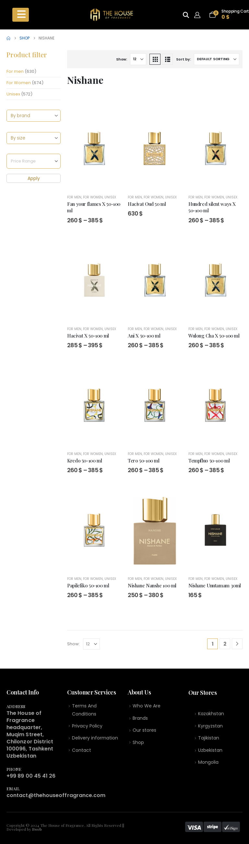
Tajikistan (208, 739)
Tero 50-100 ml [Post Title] (144, 460)
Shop (138, 743)
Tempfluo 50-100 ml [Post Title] (209, 460)
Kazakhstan (211, 714)
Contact (81, 752)
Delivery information (95, 739)
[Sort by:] (216, 59)
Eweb (37, 829)
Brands (140, 719)
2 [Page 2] (224, 643)
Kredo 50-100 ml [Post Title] (84, 460)
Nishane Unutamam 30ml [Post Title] (214, 585)
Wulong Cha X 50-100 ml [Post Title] (214, 335)
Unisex (13, 94)
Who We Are (146, 706)
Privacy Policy (87, 727)
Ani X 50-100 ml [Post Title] (144, 335)
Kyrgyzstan (210, 727)
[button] (154, 59)
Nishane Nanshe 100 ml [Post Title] (152, 585)
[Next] (237, 644)
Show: (121, 59)
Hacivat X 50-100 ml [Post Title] (88, 335)
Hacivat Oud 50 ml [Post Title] (147, 204)
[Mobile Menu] (20, 14)
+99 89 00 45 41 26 (30, 776)
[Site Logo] (111, 14)
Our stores (144, 731)
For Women (18, 83)
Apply (34, 178)
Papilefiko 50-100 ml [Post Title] (88, 585)
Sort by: (183, 59)
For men (15, 71)
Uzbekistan (210, 752)
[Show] (138, 59)
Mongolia (208, 764)
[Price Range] (33, 161)
